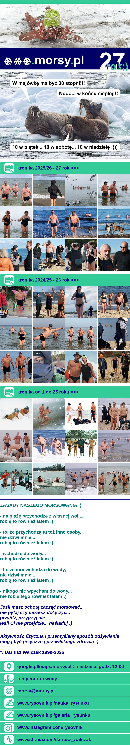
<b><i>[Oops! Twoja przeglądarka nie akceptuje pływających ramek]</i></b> (65, 26)
